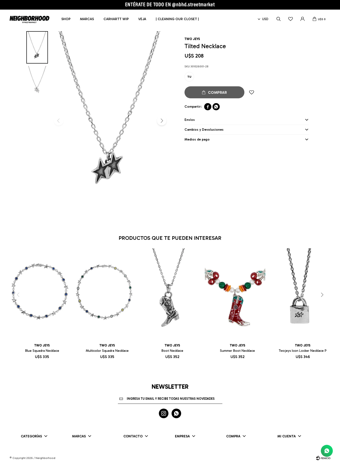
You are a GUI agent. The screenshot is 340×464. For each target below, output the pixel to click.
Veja (142, 19)
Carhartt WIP (116, 19)
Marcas (87, 19)
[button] (162, 120)
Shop (65, 19)
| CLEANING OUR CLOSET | (177, 19)
